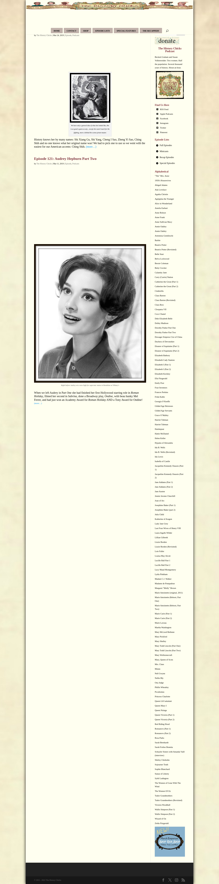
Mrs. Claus (159, 664)
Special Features (126, 31)
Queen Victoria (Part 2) (164, 719)
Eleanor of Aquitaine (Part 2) (167, 351)
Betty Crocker (161, 268)
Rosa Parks (159, 738)
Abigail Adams (161, 185)
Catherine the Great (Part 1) (166, 282)
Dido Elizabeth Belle (163, 318)
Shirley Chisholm (162, 760)
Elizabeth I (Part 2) (163, 369)
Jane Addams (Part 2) (164, 487)
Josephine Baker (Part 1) (165, 505)
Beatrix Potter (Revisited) (165, 249)
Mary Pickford (161, 637)
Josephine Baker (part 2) (165, 510)
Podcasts (75, 35)
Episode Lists (102, 31)
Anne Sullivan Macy (163, 222)
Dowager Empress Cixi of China (168, 337)
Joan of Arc (159, 501)
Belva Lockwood (162, 259)
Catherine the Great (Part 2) (166, 286)
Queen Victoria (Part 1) (164, 715)
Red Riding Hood (162, 724)
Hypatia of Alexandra (164, 443)
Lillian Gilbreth (161, 537)
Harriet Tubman (161, 420)
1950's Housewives (163, 180)
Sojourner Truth (161, 764)
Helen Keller (160, 438)
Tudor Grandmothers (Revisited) (168, 800)
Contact (71, 31)
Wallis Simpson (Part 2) (165, 814)
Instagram (164, 123)
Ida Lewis (159, 457)
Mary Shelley (160, 641)
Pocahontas (159, 692)
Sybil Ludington (161, 778)
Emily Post (159, 383)
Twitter (163, 128)
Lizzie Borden (161, 542)
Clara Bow (159, 305)
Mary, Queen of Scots (164, 660)
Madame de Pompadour (165, 583)
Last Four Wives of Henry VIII (168, 528)
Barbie (157, 240)
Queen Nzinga (161, 710)
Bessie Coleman (161, 263)
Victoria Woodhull (162, 805)
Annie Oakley (160, 226)
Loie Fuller (159, 551)
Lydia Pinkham (161, 574)
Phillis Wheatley (162, 687)
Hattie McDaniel (162, 434)
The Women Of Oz (163, 791)
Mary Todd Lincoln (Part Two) (168, 650)
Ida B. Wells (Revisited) (165, 452)
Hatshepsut (159, 429)
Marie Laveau (160, 623)
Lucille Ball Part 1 (162, 560)
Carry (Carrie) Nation (164, 277)
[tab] (170, 145)
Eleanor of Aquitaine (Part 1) (167, 346)
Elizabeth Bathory (162, 355)
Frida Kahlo (160, 397)
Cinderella (159, 291)
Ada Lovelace (160, 190)
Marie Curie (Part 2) (163, 618)
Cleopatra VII (160, 309)
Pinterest (163, 132)
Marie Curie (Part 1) (163, 614)
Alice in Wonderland (163, 203)
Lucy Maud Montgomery (165, 570)
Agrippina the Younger (164, 199)
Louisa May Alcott (163, 556)
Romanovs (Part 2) (163, 733)
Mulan (157, 669)
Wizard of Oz (160, 819)
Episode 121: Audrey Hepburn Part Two (65, 159)
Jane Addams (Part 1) (164, 482)
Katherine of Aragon (163, 519)
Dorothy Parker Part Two (165, 332)
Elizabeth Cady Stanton (165, 360)
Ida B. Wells (160, 447)
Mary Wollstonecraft (163, 655)
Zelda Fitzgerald (162, 823)
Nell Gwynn (160, 673)
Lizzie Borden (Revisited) (166, 547)
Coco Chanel (160, 314)
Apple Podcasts (166, 114)
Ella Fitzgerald (161, 378)
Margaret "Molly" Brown (165, 588)
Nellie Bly (159, 678)
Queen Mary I (160, 706)
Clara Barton (160, 295)
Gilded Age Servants (163, 411)
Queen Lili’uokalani (163, 701)
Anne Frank (160, 217)
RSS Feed (164, 109)
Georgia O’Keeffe (162, 401)
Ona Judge (159, 683)
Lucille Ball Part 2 (162, 565)
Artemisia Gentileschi (164, 236)
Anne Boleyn (160, 213)
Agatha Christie (161, 194)
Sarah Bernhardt (161, 742)
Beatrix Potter (160, 245)
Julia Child (159, 514)
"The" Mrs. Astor (162, 176)
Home (57, 31)
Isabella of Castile (162, 461)
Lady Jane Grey (161, 524)
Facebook (164, 118)
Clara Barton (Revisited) (165, 300)
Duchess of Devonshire (164, 342)
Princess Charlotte (162, 696)
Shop (85, 31)
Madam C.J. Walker (163, 579)
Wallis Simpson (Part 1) (165, 809)
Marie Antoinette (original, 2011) (169, 593)
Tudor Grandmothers (163, 796)
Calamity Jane (161, 272)
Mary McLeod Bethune (164, 632)
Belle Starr (159, 254)
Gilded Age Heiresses (164, 406)
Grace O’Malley (161, 415)
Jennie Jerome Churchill (165, 496)
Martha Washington (163, 627)
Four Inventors (161, 388)
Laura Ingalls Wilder (163, 533)
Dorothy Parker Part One (165, 328)
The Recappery (151, 31)
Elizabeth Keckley (162, 374)
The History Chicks (44, 35)
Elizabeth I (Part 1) (163, 365)
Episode (68, 35)
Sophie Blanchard (162, 769)
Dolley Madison (161, 323)
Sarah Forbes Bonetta (164, 747)
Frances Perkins (161, 392)
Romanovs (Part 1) (163, 729)
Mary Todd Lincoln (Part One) (167, 646)
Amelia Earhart (161, 208)
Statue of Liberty (162, 774)
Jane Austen (160, 491)
